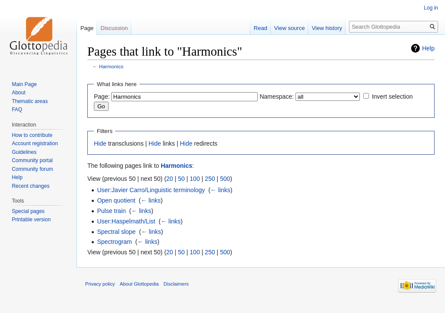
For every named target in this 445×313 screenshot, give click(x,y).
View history (327, 28)
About (18, 93)
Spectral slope (116, 231)
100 (195, 178)
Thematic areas (30, 101)
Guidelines (24, 152)
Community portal (32, 160)
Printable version (31, 219)
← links (220, 189)
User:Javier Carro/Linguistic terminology (151, 189)
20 (169, 178)
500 (225, 178)
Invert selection (392, 96)
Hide (100, 143)
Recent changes (31, 186)
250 (210, 178)
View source (289, 28)
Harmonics (111, 66)
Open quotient (116, 200)
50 (181, 178)
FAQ (17, 110)
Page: (102, 96)
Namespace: (276, 96)
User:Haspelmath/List (126, 221)
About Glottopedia (139, 283)
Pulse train (111, 210)
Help (428, 48)
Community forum (32, 169)
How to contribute (32, 135)
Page (86, 28)
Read (260, 28)
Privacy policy (100, 283)
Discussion (114, 28)
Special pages (28, 211)
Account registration (35, 143)
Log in (431, 8)
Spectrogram (114, 241)
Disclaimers (176, 283)
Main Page (24, 84)
